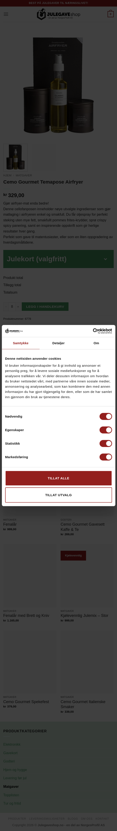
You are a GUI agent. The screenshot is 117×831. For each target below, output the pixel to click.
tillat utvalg (58, 495)
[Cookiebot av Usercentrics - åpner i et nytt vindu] (93, 331)
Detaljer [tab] (58, 343)
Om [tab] (96, 343)
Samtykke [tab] (21, 343)
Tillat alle (58, 478)
